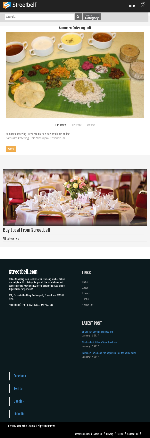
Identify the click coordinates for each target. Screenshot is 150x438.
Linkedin (19, 414)
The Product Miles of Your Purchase (99, 342)
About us (98, 434)
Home (85, 282)
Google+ (19, 401)
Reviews (91, 125)
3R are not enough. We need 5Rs (97, 331)
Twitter (19, 388)
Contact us (88, 304)
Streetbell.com (82, 434)
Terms (85, 299)
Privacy (85, 293)
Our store (76, 125)
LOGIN (132, 6)
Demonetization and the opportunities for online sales (109, 353)
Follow (11, 148)
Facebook (20, 376)
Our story (60, 125)
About (85, 287)
